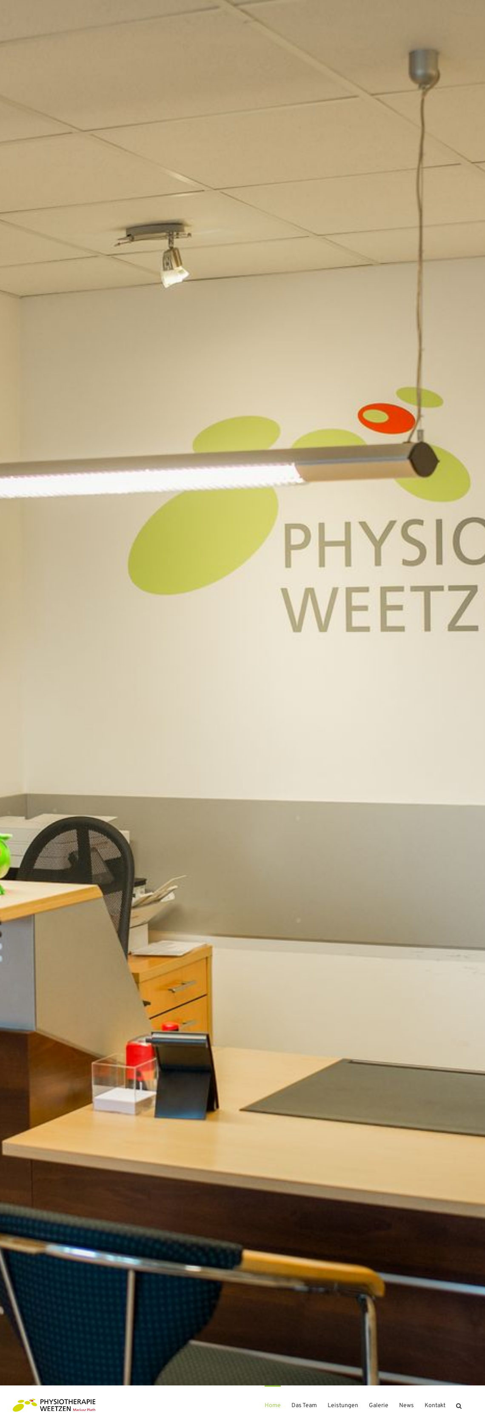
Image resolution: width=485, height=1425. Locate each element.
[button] (459, 1405)
